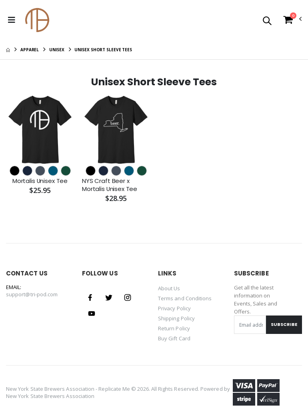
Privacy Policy (174, 307)
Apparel (29, 49)
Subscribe (284, 324)
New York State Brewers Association (50, 393)
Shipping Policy (176, 317)
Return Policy (174, 326)
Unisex (56, 49)
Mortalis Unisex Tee (40, 181)
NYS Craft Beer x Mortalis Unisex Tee (110, 185)
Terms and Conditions (185, 297)
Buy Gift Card (174, 336)
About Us (169, 288)
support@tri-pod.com (32, 294)
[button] (267, 21)
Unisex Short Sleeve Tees (103, 49)
